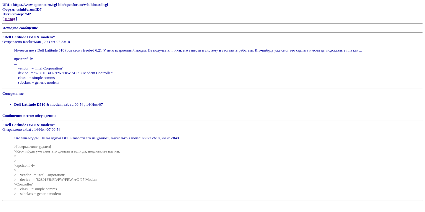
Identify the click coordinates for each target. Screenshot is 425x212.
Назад (10, 18)
